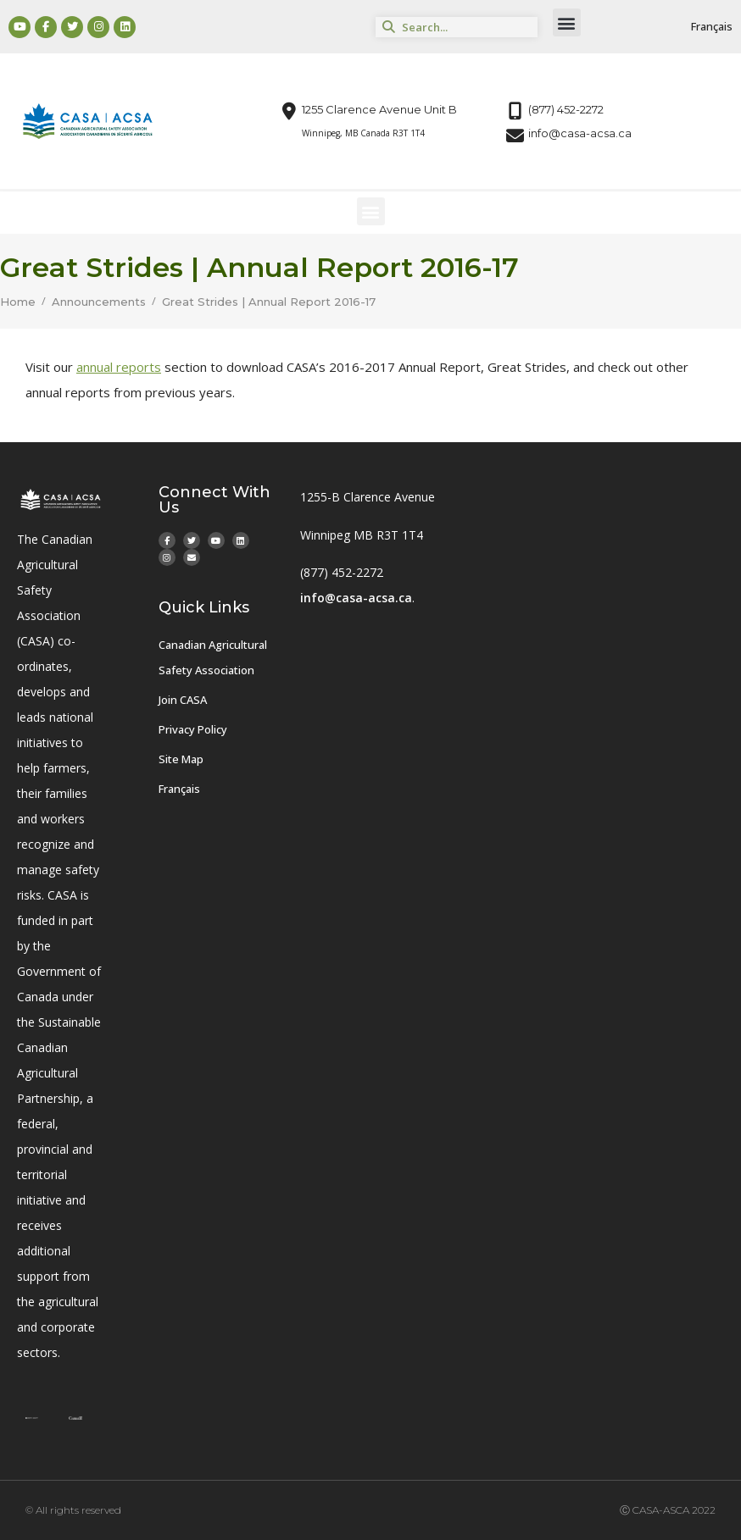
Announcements (99, 301)
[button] (567, 22)
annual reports (118, 366)
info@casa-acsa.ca (356, 598)
